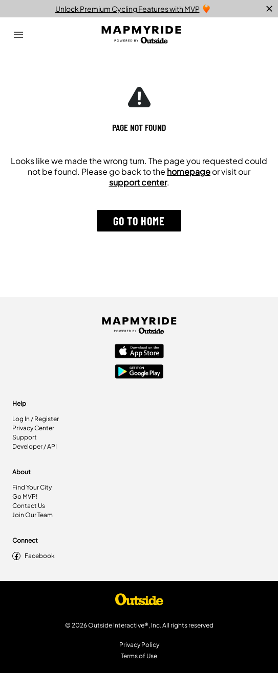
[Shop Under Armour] (139, 602)
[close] (269, 8)
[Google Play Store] (139, 372)
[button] (139, 220)
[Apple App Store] (139, 352)
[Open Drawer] (18, 34)
